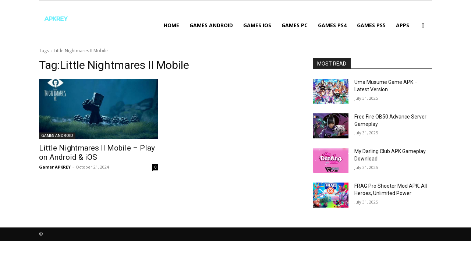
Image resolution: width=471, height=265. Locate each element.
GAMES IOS (257, 25)
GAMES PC (294, 25)
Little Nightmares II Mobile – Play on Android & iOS (97, 153)
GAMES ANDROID (211, 25)
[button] (423, 25)
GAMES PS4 (332, 25)
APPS (402, 25)
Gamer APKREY (55, 167)
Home (171, 25)
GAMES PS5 (371, 25)
